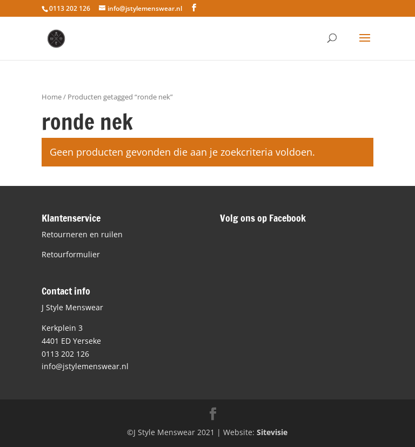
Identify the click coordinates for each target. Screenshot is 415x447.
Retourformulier (71, 254)
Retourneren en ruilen (82, 234)
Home (52, 97)
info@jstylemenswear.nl (85, 366)
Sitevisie (272, 432)
